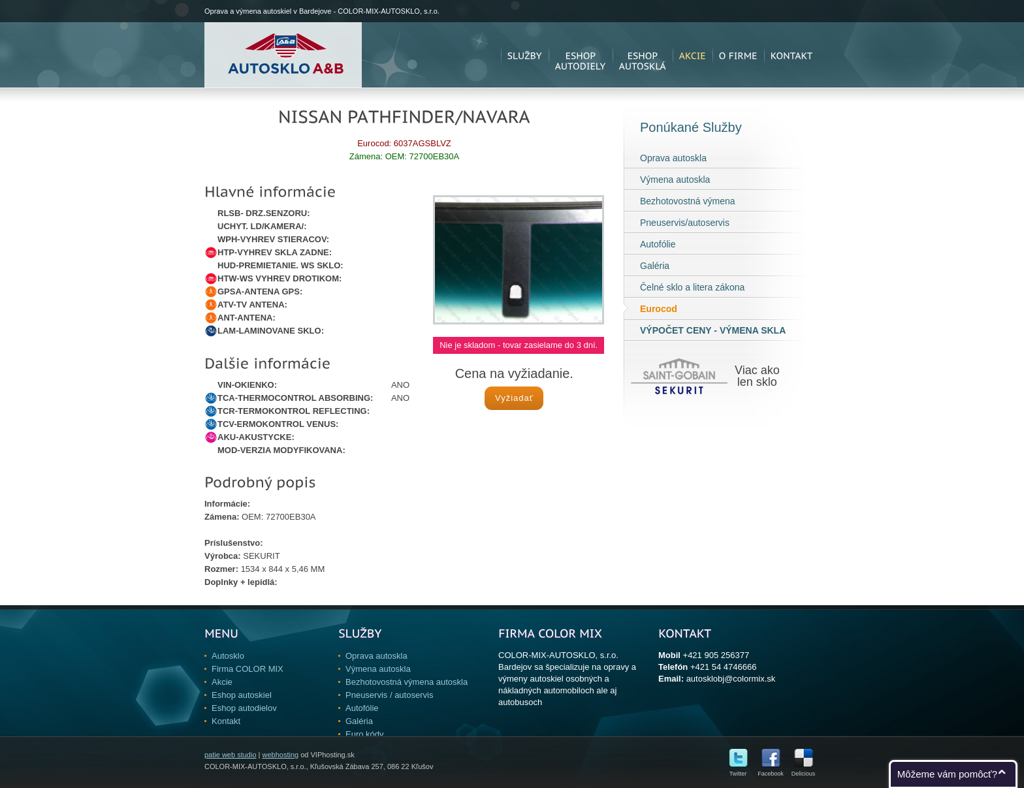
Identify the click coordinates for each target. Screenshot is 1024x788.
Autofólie (657, 244)
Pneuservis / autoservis (389, 695)
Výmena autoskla (675, 179)
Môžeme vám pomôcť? (947, 774)
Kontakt (226, 721)
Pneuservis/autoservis (684, 222)
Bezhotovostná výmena (687, 201)
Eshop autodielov (244, 708)
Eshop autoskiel (242, 695)
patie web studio (230, 755)
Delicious (804, 770)
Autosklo (228, 656)
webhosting (280, 755)
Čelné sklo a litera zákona (692, 287)
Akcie (222, 682)
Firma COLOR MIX (247, 669)
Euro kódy (364, 734)
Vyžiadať (514, 398)
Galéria (654, 265)
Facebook (771, 770)
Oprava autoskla (673, 158)
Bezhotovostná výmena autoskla (406, 682)
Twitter (738, 770)
